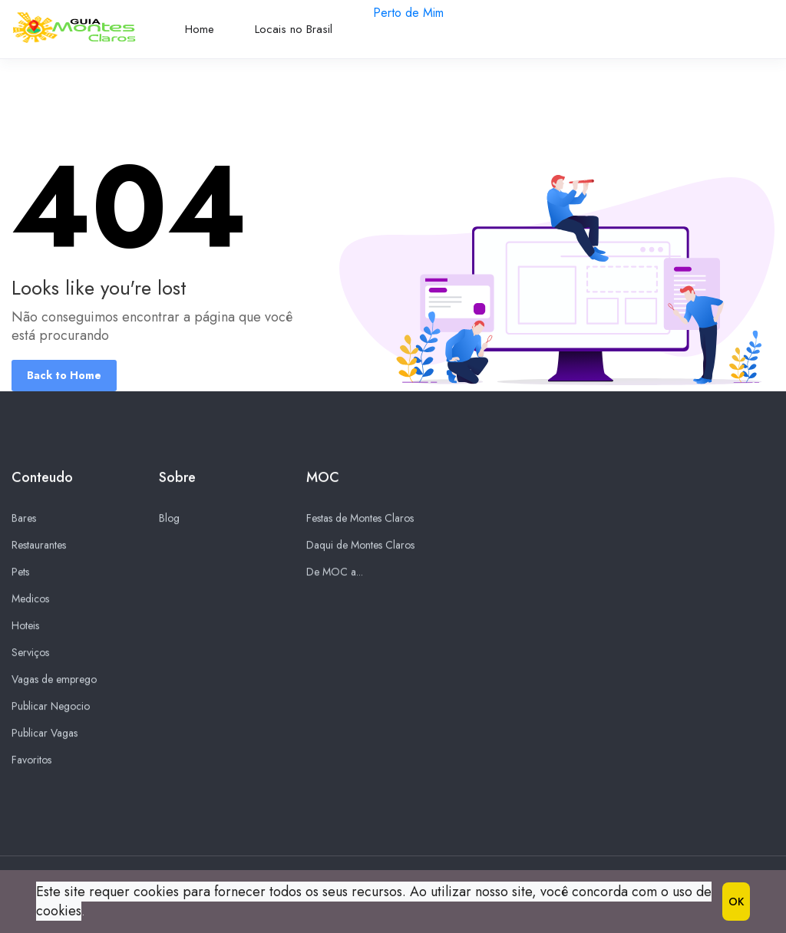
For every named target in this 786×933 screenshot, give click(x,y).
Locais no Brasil (293, 29)
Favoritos (31, 760)
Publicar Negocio (51, 706)
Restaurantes (39, 545)
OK (736, 901)
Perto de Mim (408, 12)
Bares (24, 518)
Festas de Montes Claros (360, 518)
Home (199, 29)
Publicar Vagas (45, 733)
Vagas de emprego (54, 679)
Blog (169, 518)
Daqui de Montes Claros (360, 545)
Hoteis (25, 626)
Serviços (30, 653)
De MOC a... (334, 572)
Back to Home (64, 375)
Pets (20, 572)
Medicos (30, 599)
